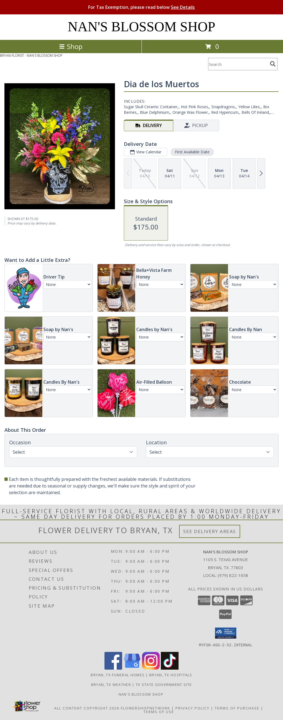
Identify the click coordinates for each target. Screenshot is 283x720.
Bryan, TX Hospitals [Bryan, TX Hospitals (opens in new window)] (170, 674)
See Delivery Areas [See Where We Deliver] (209, 531)
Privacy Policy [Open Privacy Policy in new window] (192, 707)
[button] (225, 633)
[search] (272, 64)
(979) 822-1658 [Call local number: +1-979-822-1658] (233, 575)
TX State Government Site (164, 684)
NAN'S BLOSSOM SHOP (141, 26)
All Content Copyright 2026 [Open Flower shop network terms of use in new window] (86, 707)
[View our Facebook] (113, 667)
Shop (70, 46)
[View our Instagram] (151, 667)
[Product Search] (238, 64)
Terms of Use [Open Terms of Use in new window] (158, 711)
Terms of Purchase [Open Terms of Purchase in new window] (237, 707)
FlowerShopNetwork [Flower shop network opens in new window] (145, 707)
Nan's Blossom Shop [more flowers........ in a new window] (142, 693)
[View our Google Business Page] (132, 667)
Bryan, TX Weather (111, 684)
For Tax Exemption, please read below (141, 7)
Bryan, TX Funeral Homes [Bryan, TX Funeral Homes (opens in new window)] (118, 674)
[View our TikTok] (170, 667)
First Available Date (192, 151)
